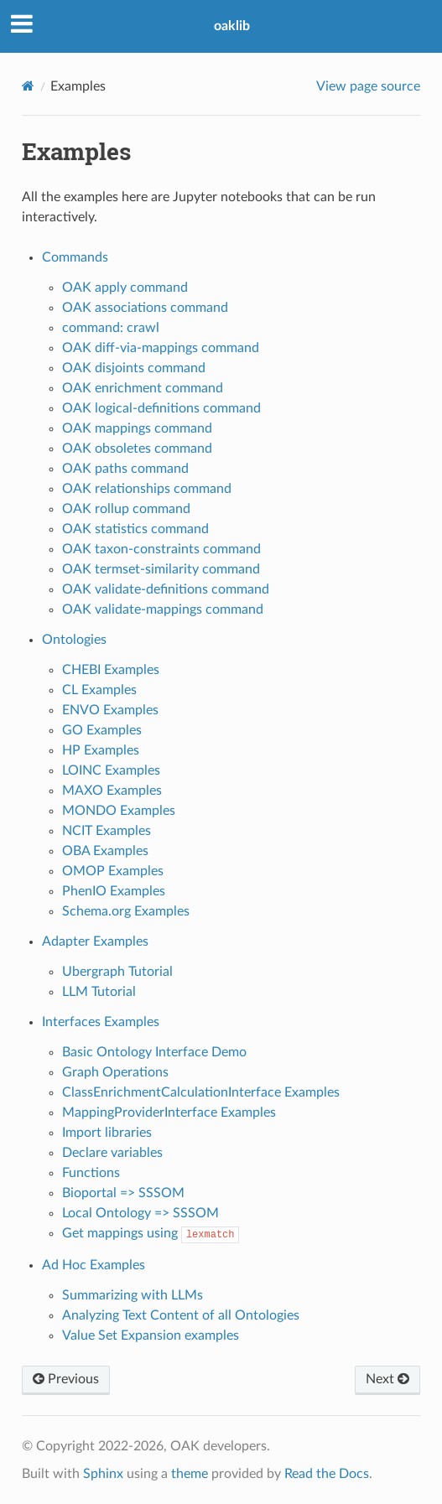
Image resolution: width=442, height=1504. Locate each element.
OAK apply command (125, 287)
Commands (75, 257)
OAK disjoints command (133, 368)
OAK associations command (145, 307)
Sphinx (103, 1474)
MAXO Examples (112, 790)
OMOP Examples (113, 871)
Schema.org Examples (126, 911)
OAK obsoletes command (137, 448)
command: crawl (110, 328)
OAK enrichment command (142, 388)
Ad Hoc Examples (93, 1265)
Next (387, 1379)
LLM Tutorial (99, 991)
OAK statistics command (135, 529)
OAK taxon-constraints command (161, 549)
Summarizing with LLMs (132, 1295)
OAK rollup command (126, 509)
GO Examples (102, 730)
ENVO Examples (110, 710)
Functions (91, 1173)
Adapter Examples (95, 941)
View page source (368, 86)
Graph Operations (115, 1072)
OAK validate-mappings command (162, 609)
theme (189, 1474)
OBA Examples (105, 851)
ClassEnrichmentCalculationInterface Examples (201, 1092)
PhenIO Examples (113, 891)
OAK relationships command (146, 488)
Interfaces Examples (100, 1022)
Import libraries (107, 1132)
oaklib (232, 26)
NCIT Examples (106, 831)
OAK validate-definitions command (165, 589)
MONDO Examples (118, 810)
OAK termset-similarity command (161, 569)
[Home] (28, 86)
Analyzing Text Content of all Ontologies (180, 1315)
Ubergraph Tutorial (117, 971)
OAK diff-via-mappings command (160, 348)
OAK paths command (125, 468)
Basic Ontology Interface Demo (154, 1052)
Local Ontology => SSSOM (140, 1213)
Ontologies (74, 639)
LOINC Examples (111, 770)
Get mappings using (151, 1233)
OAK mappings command (137, 428)
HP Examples (100, 750)
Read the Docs (326, 1474)
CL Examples (99, 690)
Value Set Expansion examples (150, 1335)
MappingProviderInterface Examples (169, 1112)
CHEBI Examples (110, 670)
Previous (66, 1379)
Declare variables (112, 1152)
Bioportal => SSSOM (123, 1193)
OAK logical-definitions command (161, 408)
